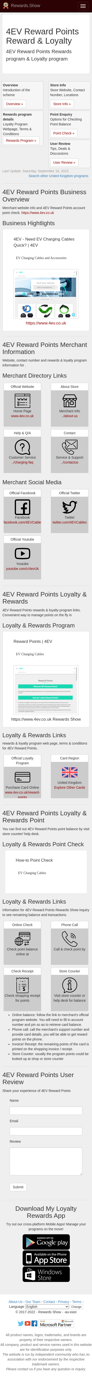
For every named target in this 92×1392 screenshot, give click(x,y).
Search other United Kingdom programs (58, 176)
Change (76, 1307)
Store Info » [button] (62, 104)
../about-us (69, 416)
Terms (76, 1302)
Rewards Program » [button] (21, 140)
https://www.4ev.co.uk (38, 213)
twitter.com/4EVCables (70, 522)
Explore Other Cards (69, 787)
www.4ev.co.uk (22, 416)
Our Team (32, 1302)
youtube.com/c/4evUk (22, 569)
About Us (15, 1302)
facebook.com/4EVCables (23, 522)
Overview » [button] (14, 104)
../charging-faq (22, 462)
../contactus (69, 462)
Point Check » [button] (63, 133)
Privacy (63, 1302)
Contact (49, 1302)
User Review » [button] (64, 162)
